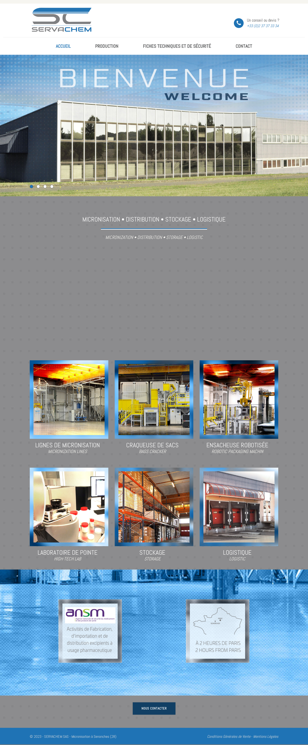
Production (106, 46)
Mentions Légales (265, 736)
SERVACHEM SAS (56, 736)
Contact (244, 46)
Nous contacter (154, 708)
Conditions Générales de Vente (228, 736)
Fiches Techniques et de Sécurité (177, 46)
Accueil (63, 46)
